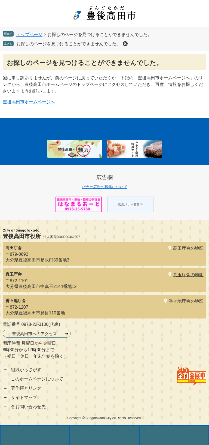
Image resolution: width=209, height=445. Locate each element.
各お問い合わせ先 (28, 406)
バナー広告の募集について (104, 187)
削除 (125, 43)
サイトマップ (24, 397)
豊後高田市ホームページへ (29, 102)
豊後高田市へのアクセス (34, 333)
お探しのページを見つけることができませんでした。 (68, 43)
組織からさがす (26, 369)
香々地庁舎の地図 (186, 301)
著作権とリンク (26, 388)
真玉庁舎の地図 (188, 274)
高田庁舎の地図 (188, 248)
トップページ (29, 34)
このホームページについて (37, 379)
